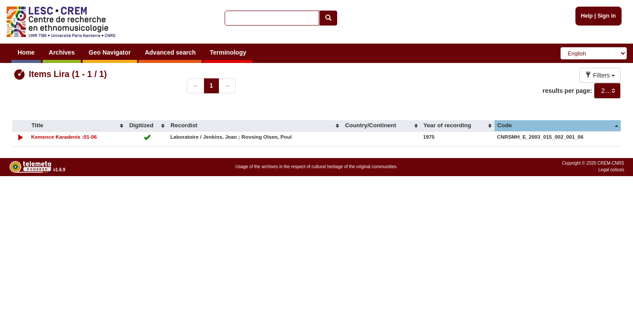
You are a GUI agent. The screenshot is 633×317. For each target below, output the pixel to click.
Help (587, 16)
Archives (62, 52)
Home (26, 52)
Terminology (228, 52)
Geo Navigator (110, 52)
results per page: (567, 90)
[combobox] (607, 91)
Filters (600, 75)
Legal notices (611, 169)
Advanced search (170, 52)
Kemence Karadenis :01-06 (64, 137)
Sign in (606, 16)
